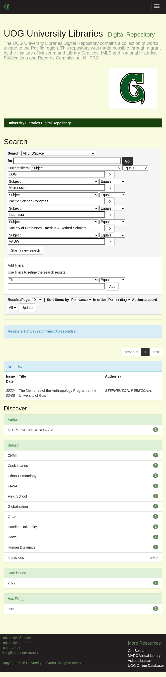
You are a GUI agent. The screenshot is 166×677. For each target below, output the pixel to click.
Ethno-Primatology (22, 476)
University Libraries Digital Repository (39, 123)
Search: (14, 153)
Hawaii (13, 537)
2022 (11, 583)
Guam (12, 517)
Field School (17, 496)
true (11, 609)
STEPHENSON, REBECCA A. (128, 391)
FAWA (12, 486)
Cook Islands (18, 466)
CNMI (12, 455)
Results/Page (19, 300)
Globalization (18, 506)
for (10, 161)
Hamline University (22, 527)
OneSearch (137, 651)
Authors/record (144, 300)
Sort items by (58, 300)
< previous (16, 558)
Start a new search (25, 250)
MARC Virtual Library (144, 656)
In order (99, 300)
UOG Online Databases (146, 666)
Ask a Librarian (139, 661)
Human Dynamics (21, 547)
